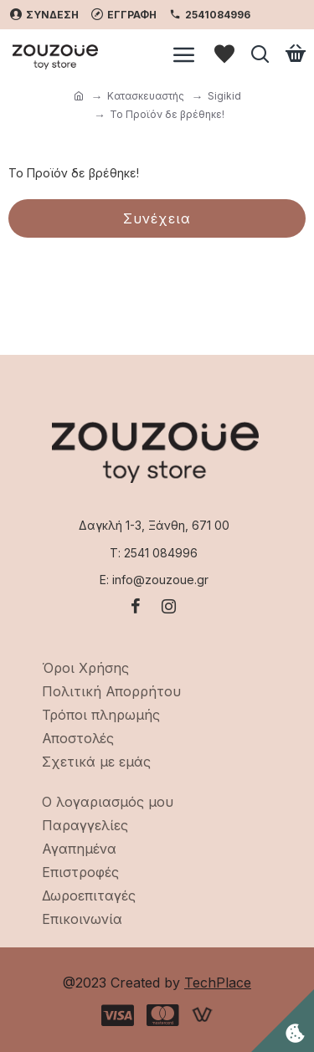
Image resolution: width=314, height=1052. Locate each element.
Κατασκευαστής (145, 96)
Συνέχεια (157, 218)
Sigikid (224, 96)
